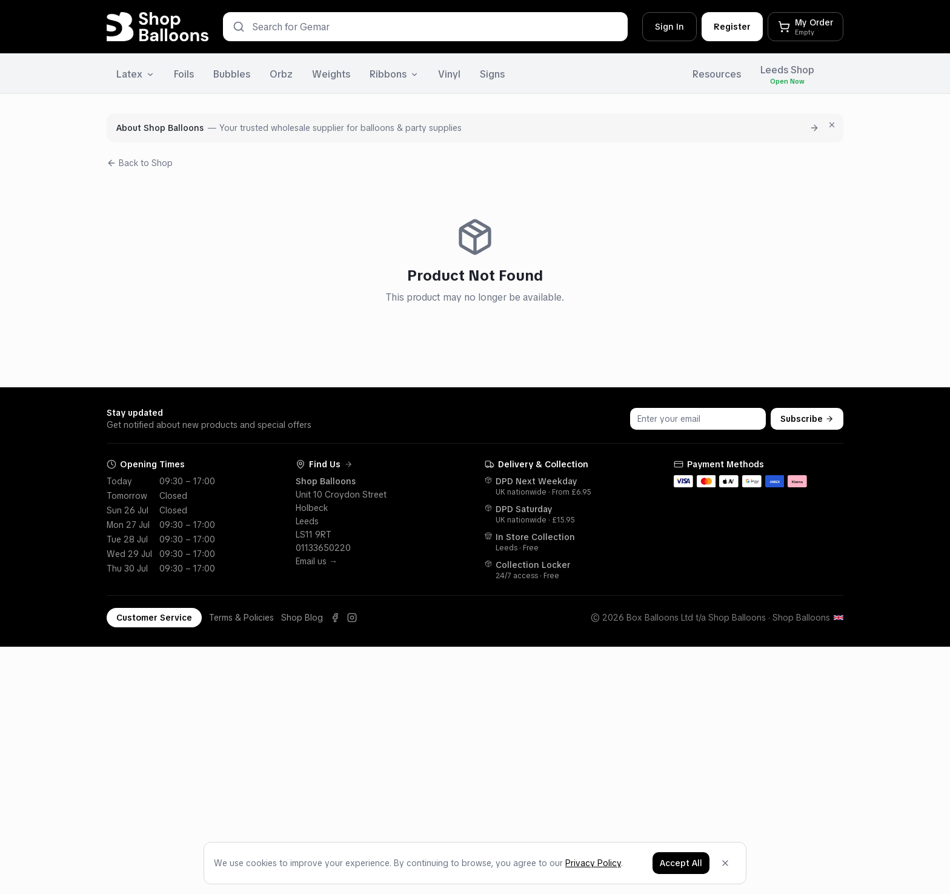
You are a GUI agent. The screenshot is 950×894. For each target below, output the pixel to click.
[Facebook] (335, 617)
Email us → (316, 561)
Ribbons (394, 74)
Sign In (669, 26)
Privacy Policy (593, 864)
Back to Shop (140, 163)
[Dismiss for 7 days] (832, 125)
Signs (492, 74)
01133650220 (323, 547)
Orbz (281, 74)
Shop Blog (302, 617)
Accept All (681, 864)
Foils (184, 74)
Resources (717, 74)
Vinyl (449, 74)
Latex (135, 74)
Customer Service (154, 617)
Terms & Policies (241, 617)
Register (732, 26)
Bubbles (231, 74)
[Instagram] (352, 617)
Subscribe (807, 418)
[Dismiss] (725, 864)
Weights (331, 74)
